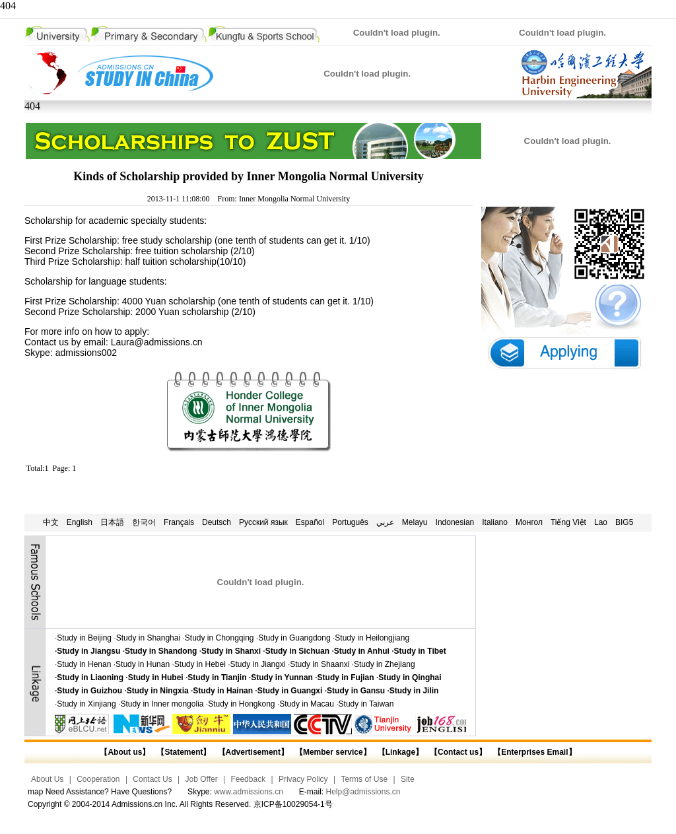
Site (408, 779)
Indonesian (455, 522)
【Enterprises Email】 (534, 752)
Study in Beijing (84, 638)
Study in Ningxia (158, 690)
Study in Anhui (361, 651)
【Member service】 (333, 752)
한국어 (144, 522)
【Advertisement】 (253, 752)
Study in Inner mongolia (161, 704)
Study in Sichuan (297, 651)
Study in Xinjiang (86, 704)
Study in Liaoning (90, 677)
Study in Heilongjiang (372, 638)
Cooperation (98, 779)
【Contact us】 (457, 752)
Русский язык (263, 522)
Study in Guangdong (294, 638)
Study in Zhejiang (384, 664)
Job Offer (202, 779)
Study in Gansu (356, 690)
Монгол (529, 522)
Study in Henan (84, 664)
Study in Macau (306, 704)
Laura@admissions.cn (157, 342)
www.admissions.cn (248, 791)
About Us (47, 779)
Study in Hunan (143, 664)
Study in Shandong (161, 651)
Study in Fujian (346, 677)
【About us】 (125, 752)
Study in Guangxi (290, 690)
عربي (385, 522)
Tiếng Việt (568, 522)
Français (179, 522)
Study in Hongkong (241, 704)
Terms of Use (364, 779)
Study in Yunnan (282, 677)
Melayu (415, 522)
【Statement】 (183, 752)
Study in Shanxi (231, 651)
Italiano (495, 522)
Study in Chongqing (219, 638)
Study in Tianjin (216, 677)
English (79, 522)
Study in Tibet (420, 651)
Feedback (247, 779)
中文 (51, 522)
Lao (600, 522)
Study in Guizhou (89, 690)
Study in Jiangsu (88, 651)
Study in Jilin (414, 690)
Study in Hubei (156, 677)
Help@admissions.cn (363, 791)
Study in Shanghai (148, 638)
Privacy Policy (303, 779)
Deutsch (216, 522)
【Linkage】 (400, 752)
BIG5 (624, 522)
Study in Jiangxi (258, 664)
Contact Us (152, 779)
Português (350, 522)
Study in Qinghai (409, 677)
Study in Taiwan (366, 704)
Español (310, 522)
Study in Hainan (223, 690)
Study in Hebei (200, 664)
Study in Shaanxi (319, 664)
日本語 (112, 522)
